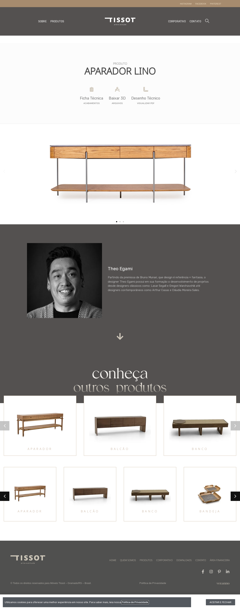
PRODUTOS (57, 21)
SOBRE (42, 21)
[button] (4, 171)
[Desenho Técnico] (145, 89)
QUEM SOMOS (128, 560)
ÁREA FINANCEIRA (220, 560)
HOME (112, 560)
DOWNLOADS (184, 560)
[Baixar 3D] (117, 89)
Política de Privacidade (153, 583)
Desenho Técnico (145, 98)
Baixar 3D (117, 98)
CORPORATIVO (177, 21)
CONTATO (195, 21)
